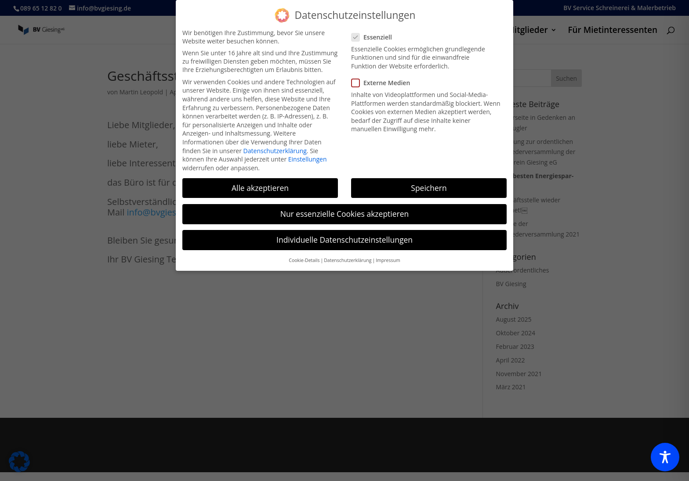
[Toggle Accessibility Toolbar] (665, 457)
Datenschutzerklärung (275, 146)
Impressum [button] (388, 256)
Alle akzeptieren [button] (260, 183)
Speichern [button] (428, 183)
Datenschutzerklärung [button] (347, 256)
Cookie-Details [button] (304, 256)
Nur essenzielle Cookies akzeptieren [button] (344, 209)
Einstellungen (307, 155)
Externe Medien (384, 78)
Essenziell (375, 33)
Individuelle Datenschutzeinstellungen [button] (344, 235)
